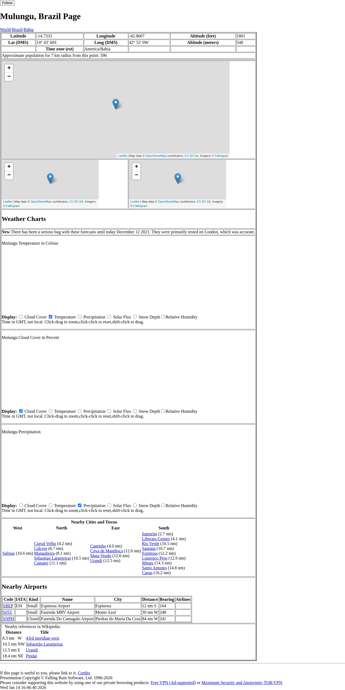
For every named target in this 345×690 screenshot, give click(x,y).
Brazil (17, 29)
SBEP (8, 606)
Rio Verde (150, 543)
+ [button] (9, 68)
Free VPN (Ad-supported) (173, 682)
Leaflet (122, 155)
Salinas (8, 553)
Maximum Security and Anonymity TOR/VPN (242, 682)
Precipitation (94, 317)
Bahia (29, 29)
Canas (147, 572)
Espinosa (150, 553)
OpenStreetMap (156, 155)
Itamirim (149, 534)
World (5, 29)
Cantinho (98, 546)
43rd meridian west (42, 638)
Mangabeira (44, 553)
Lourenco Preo (155, 558)
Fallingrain (221, 155)
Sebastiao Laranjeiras (52, 558)
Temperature (65, 317)
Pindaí (31, 656)
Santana (149, 548)
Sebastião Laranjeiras (44, 644)
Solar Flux (122, 317)
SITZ (7, 612)
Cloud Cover (36, 317)
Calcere (40, 548)
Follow (7, 3)
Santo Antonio (154, 568)
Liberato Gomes (156, 538)
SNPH (8, 618)
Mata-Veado (100, 555)
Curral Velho (45, 543)
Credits (84, 673)
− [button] (9, 77)
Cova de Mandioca (106, 551)
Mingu (148, 563)
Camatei (41, 563)
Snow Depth (149, 317)
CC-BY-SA (191, 155)
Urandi (96, 560)
